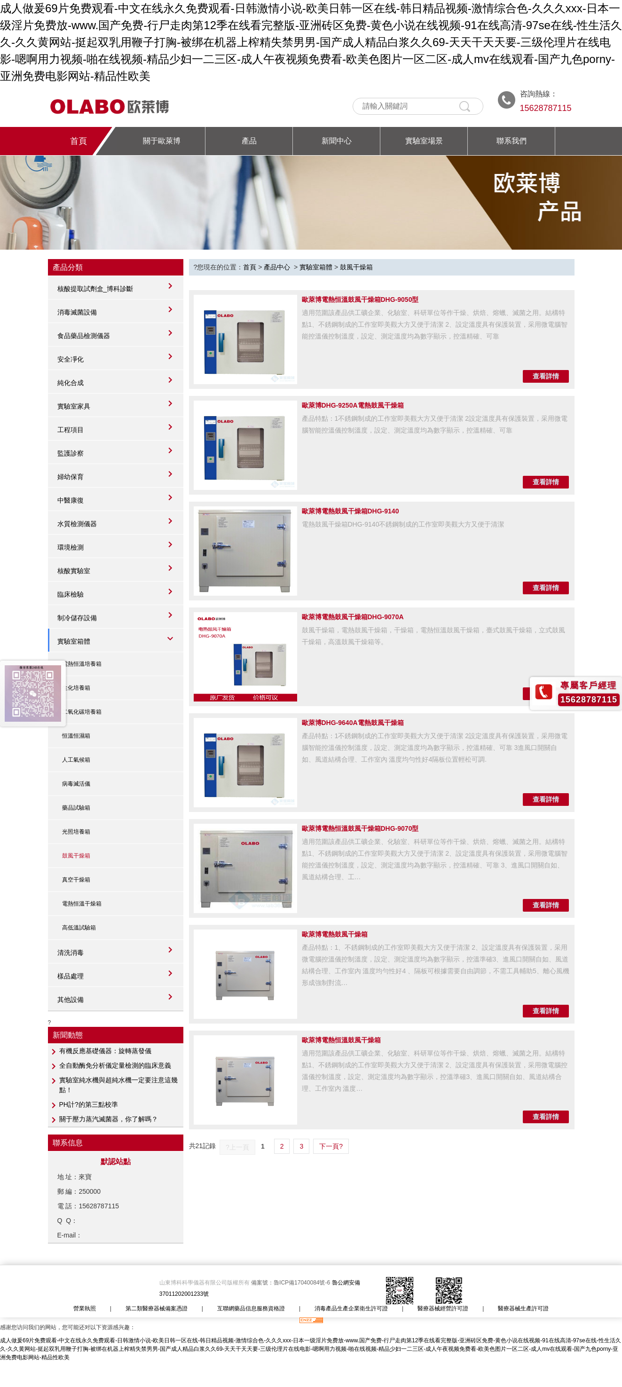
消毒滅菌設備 (77, 312)
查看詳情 (546, 376)
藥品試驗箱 (76, 807)
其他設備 (70, 999)
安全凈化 (70, 359)
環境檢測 (70, 547)
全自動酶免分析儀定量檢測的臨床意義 (115, 1065)
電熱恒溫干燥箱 (82, 903)
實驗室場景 (424, 141)
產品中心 (277, 267)
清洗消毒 (70, 952)
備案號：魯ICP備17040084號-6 (291, 1282)
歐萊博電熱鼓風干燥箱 (335, 934)
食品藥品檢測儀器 (83, 335)
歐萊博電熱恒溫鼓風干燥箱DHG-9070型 (360, 828)
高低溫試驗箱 (79, 927)
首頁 (78, 141)
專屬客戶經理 (588, 685)
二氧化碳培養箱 (82, 712)
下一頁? (331, 1146)
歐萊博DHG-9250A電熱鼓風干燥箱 (353, 405)
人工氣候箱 (76, 760)
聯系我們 (511, 141)
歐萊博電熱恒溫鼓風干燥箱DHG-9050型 (360, 299)
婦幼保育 (70, 477)
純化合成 (70, 382)
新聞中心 (337, 141)
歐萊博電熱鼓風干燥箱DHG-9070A (353, 617)
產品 (249, 141)
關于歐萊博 (162, 141)
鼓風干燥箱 (76, 855)
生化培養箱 (76, 688)
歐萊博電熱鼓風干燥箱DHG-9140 (350, 511)
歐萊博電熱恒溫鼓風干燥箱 (341, 1040)
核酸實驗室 (73, 571)
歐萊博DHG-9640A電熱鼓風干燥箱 (353, 722)
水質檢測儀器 (77, 524)
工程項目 (70, 429)
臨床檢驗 (70, 594)
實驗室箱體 (73, 641)
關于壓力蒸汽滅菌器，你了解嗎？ (108, 1119)
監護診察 (70, 453)
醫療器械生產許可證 (523, 1308)
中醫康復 (70, 500)
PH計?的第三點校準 (88, 1104)
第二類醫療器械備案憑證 (157, 1308)
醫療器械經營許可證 (442, 1308)
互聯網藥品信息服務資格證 (251, 1308)
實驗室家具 (73, 406)
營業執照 (84, 1308)
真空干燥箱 (76, 879)
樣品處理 (70, 976)
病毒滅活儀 (76, 783)
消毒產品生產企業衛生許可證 (351, 1308)
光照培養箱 (76, 831)
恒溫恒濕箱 (76, 736)
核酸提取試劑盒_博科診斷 (95, 288)
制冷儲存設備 (77, 618)
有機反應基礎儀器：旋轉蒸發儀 (105, 1051)
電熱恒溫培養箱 (82, 664)
